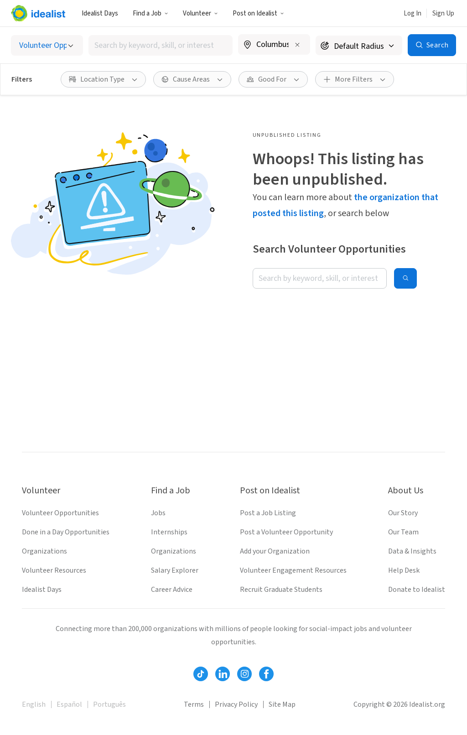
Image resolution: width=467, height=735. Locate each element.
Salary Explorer (174, 570)
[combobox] (160, 45)
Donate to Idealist (416, 590)
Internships (169, 532)
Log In (412, 13)
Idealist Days (100, 13)
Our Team (403, 532)
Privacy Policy (236, 704)
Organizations (44, 551)
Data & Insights (412, 551)
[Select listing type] (47, 45)
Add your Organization (275, 551)
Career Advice (171, 590)
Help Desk (404, 570)
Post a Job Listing (268, 513)
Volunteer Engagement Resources (293, 570)
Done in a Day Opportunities (65, 532)
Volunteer (200, 13)
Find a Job (150, 13)
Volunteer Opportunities (60, 513)
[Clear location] (297, 44)
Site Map (282, 704)
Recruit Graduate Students (281, 590)
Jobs (158, 513)
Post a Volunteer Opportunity (286, 532)
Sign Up (443, 13)
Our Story (403, 513)
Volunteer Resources (54, 570)
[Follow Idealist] (200, 674)
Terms (194, 704)
